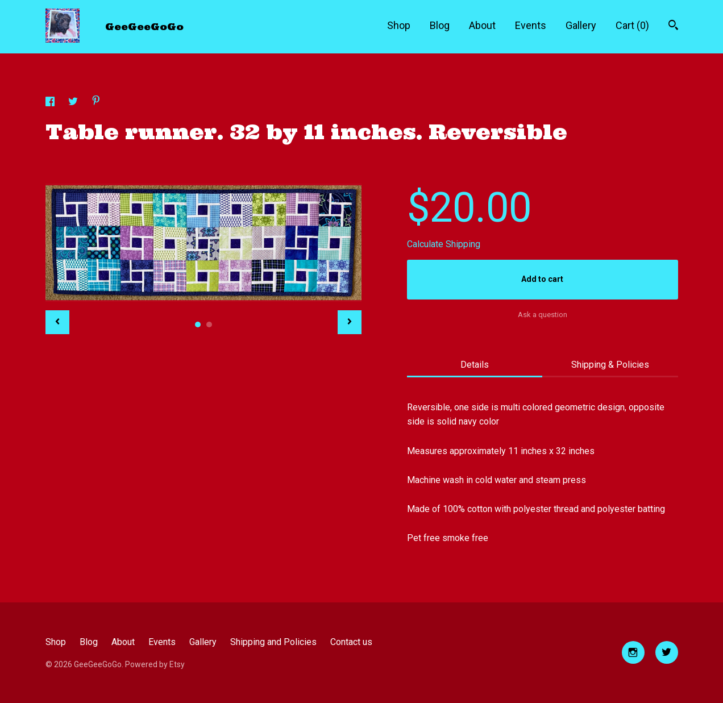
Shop (398, 25)
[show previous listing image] (57, 322)
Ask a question (542, 314)
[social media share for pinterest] (96, 102)
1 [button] (198, 324)
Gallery (581, 25)
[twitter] (666, 652)
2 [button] (209, 324)
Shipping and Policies (273, 642)
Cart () (632, 25)
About (482, 25)
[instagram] (633, 652)
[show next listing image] (350, 322)
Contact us (351, 642)
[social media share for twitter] (74, 103)
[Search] (673, 26)
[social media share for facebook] (51, 103)
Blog (440, 25)
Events (530, 25)
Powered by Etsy (155, 664)
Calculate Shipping (443, 244)
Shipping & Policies (610, 364)
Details (474, 364)
